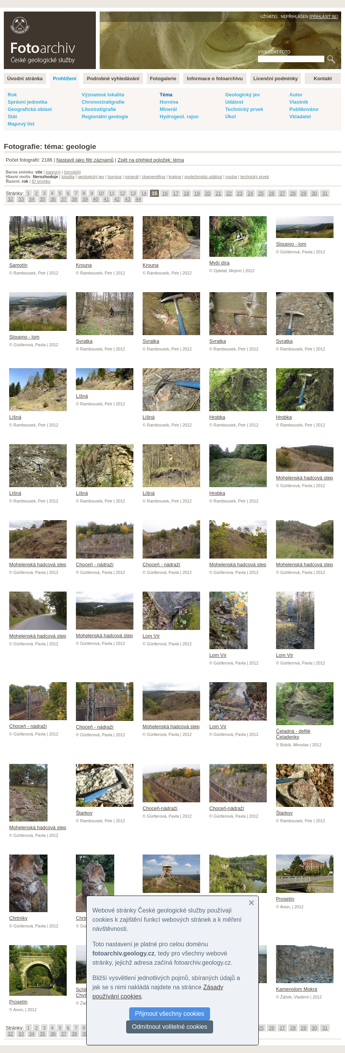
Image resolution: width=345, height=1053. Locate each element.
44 (138, 199)
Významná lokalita (103, 95)
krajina (175, 176)
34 (31, 199)
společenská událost (203, 176)
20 (207, 193)
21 (218, 193)
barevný (53, 172)
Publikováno (304, 109)
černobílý (72, 172)
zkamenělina (153, 176)
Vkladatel (300, 116)
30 (314, 193)
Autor (295, 95)
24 (250, 193)
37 (63, 199)
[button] (251, 903)
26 (271, 193)
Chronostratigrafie (103, 102)
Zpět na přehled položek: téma (151, 160)
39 (85, 199)
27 (282, 193)
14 (143, 193)
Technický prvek (244, 109)
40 (95, 199)
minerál (132, 176)
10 (101, 193)
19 (197, 193)
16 (165, 193)
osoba (231, 176)
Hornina (168, 102)
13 (133, 193)
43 (127, 199)
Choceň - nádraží (104, 561)
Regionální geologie (105, 116)
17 (175, 193)
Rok (12, 95)
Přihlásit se (323, 17)
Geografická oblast (30, 109)
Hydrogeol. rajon (179, 116)
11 (111, 193)
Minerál (168, 109)
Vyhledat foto (274, 52)
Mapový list (21, 124)
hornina (114, 176)
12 (122, 193)
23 (239, 193)
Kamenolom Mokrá (305, 986)
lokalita (67, 176)
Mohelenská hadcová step (305, 475)
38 (74, 199)
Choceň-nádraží (171, 805)
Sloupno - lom (305, 241)
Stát (12, 116)
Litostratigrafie (99, 109)
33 (21, 199)
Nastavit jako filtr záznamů (84, 160)
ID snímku (41, 181)
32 (10, 199)
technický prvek (254, 176)
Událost (234, 102)
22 (229, 193)
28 (293, 193)
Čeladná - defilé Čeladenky (305, 731)
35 (42, 199)
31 (324, 193)
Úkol (230, 116)
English (87, 15)
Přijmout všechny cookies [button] (169, 1013)
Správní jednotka (27, 102)
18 (186, 193)
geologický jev (91, 176)
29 (303, 193)
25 (261, 193)
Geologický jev (242, 95)
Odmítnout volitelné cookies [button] (169, 1026)
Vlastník (298, 102)
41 (106, 199)
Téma (165, 95)
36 (53, 199)
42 (117, 199)
